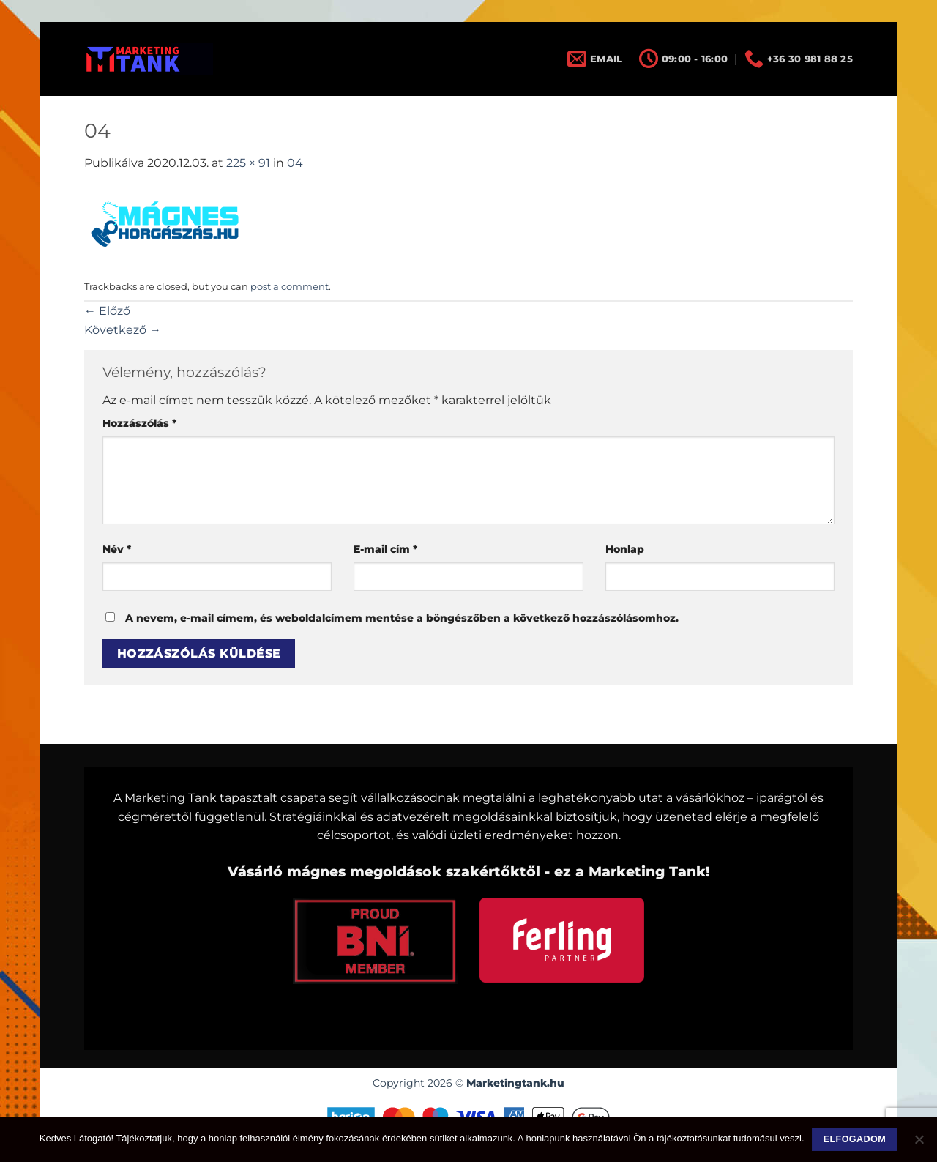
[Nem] (918, 1143)
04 (295, 163)
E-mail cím (385, 549)
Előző (107, 311)
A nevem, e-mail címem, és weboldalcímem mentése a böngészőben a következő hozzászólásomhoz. (402, 618)
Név (116, 549)
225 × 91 (248, 163)
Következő (122, 330)
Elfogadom (855, 1139)
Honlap (624, 549)
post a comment (289, 286)
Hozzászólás (139, 423)
